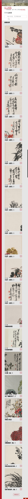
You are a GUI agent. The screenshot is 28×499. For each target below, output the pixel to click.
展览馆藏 (4, 7)
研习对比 (23, 9)
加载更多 (16, 494)
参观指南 (13, 4)
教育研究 (16, 7)
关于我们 (16, 13)
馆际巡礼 (16, 10)
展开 (23, 1)
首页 (3, 4)
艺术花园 (4, 13)
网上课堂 (4, 10)
